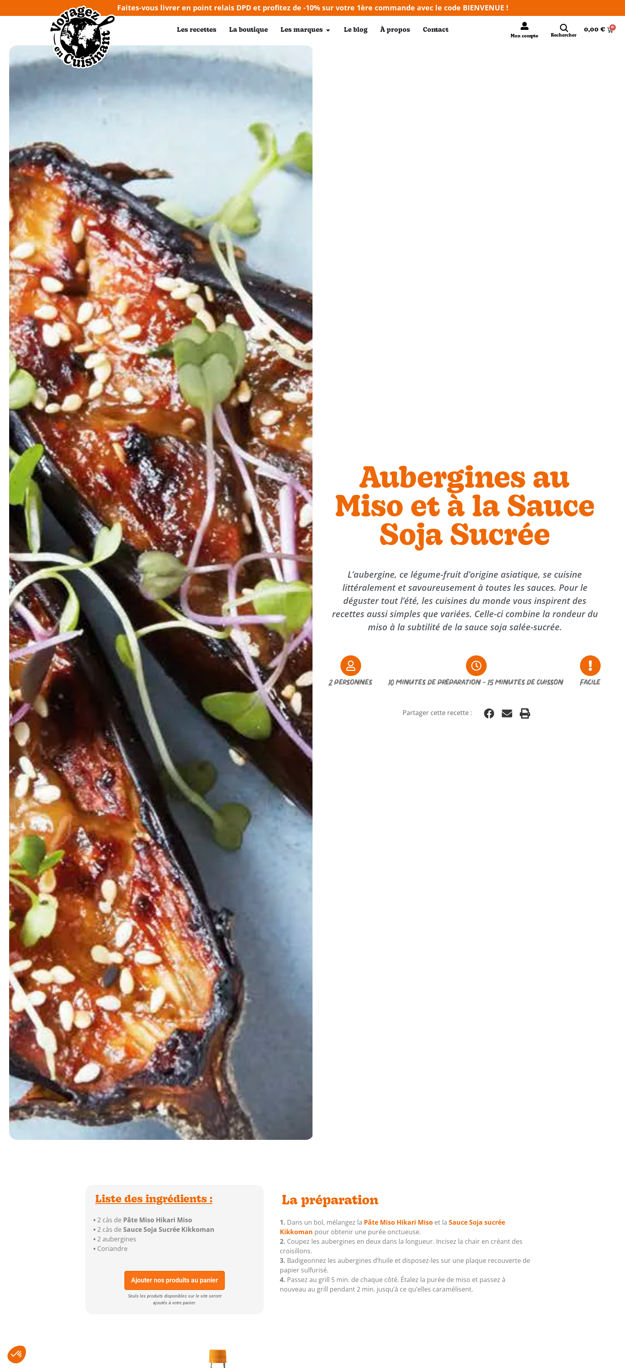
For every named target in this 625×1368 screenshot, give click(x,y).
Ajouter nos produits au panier (174, 1280)
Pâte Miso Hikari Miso (157, 1220)
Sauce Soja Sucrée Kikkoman (168, 1229)
